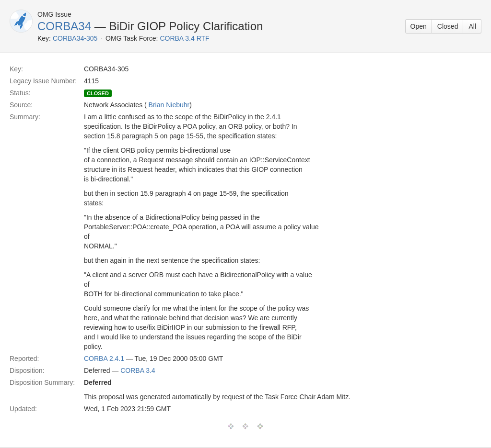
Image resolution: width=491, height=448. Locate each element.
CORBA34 (64, 26)
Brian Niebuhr (169, 105)
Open (418, 26)
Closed (447, 26)
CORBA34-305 (75, 38)
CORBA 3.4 (137, 370)
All (472, 26)
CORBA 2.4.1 (104, 358)
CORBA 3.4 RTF (184, 38)
